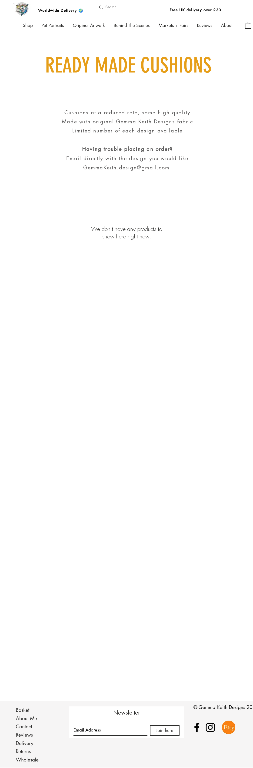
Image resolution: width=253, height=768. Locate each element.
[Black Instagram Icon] (210, 727)
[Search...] (125, 7)
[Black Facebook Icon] (197, 727)
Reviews (24, 735)
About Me (26, 718)
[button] (248, 25)
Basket (22, 710)
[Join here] (165, 730)
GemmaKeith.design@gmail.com (126, 167)
